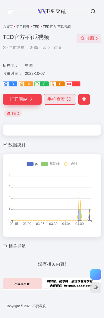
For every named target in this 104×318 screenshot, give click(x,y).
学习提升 (22, 27)
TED (36, 27)
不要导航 (39, 306)
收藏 (89, 38)
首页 (9, 27)
